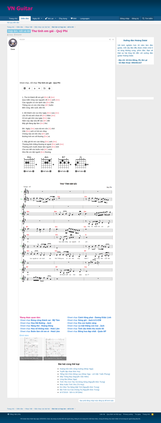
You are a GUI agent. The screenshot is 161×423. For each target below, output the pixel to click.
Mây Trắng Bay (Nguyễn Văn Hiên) (74, 377)
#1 (113, 39)
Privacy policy (128, 414)
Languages (84, 18)
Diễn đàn (25, 18)
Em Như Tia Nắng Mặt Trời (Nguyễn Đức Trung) (79, 387)
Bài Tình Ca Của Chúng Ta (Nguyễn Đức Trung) (79, 390)
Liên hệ (102, 414)
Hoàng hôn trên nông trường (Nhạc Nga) (76, 369)
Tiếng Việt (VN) (14, 414)
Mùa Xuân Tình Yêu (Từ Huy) (72, 384)
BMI (74, 18)
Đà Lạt (49, 18)
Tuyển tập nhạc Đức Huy (70, 371)
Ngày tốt (36, 18)
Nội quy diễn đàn (13, 22)
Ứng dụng (63, 18)
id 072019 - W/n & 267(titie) (71, 392)
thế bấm (29, 171)
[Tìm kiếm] (147, 18)
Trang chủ (13, 18)
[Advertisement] (108, 8)
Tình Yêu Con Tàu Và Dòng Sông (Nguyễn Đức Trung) (82, 382)
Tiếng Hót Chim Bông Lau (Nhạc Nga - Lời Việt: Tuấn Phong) (85, 374)
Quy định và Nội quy (114, 414)
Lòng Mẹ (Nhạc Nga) (68, 379)
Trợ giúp (138, 414)
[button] (41, 18)
